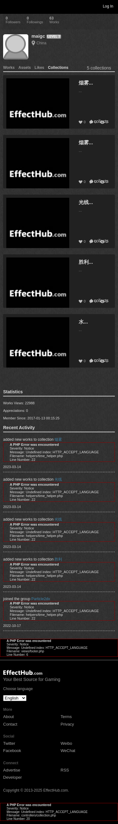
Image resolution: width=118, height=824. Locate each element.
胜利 (58, 559)
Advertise (11, 770)
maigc (38, 36)
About (8, 716)
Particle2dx (40, 599)
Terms (66, 716)
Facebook (12, 750)
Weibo (66, 743)
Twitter (9, 743)
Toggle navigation (7, 6)
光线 (58, 479)
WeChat (68, 750)
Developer (12, 777)
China (41, 43)
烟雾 (58, 439)
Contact (10, 724)
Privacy (67, 724)
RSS (65, 770)
